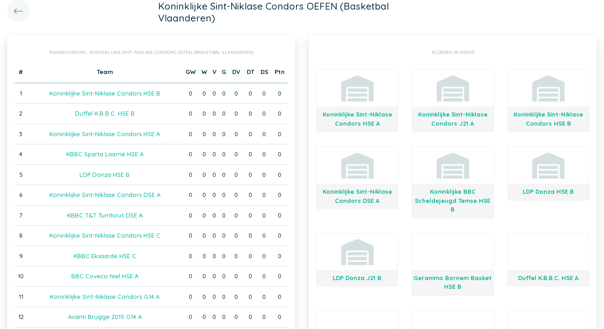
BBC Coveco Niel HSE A (104, 276)
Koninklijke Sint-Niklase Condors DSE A (104, 194)
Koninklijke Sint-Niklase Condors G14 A (104, 296)
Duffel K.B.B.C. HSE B (105, 113)
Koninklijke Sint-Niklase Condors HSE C (104, 235)
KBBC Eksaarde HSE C (105, 256)
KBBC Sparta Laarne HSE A (104, 154)
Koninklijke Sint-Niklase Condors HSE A (104, 134)
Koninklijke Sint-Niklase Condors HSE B (104, 93)
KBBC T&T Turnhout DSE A (105, 215)
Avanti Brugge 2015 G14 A (105, 316)
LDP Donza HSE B (104, 174)
